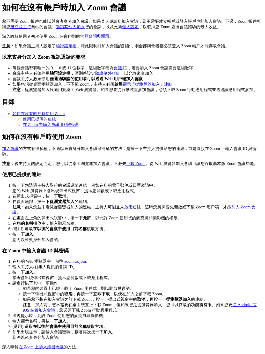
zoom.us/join (75, 261)
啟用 (128, 207)
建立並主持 (20, 27)
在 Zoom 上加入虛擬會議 (41, 347)
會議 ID (120, 68)
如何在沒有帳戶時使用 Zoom (38, 113)
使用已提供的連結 (39, 119)
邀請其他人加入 (70, 27)
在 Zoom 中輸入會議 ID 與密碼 (50, 124)
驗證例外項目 (107, 73)
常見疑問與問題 (94, 36)
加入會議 (10, 148)
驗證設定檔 (66, 46)
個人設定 (130, 27)
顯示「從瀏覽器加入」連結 (147, 84)
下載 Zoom (135, 163)
